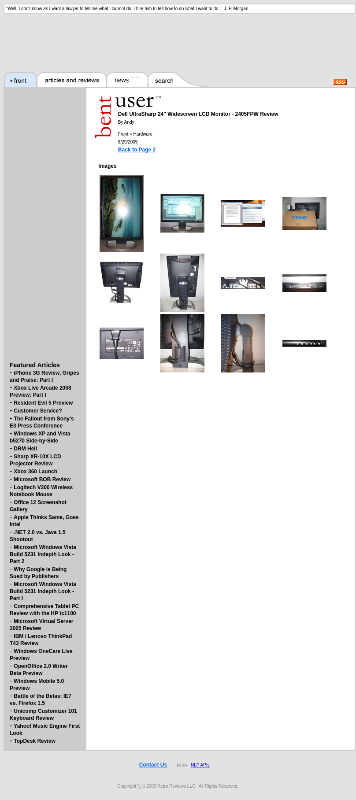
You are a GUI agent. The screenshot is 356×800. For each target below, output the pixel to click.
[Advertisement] (178, 37)
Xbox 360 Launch (35, 471)
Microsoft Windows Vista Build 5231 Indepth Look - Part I (43, 591)
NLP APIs (200, 765)
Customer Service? (38, 411)
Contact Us (153, 765)
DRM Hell (25, 449)
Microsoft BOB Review (42, 479)
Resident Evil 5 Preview (43, 403)
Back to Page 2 (137, 150)
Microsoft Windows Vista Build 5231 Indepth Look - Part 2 (43, 554)
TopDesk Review (34, 741)
